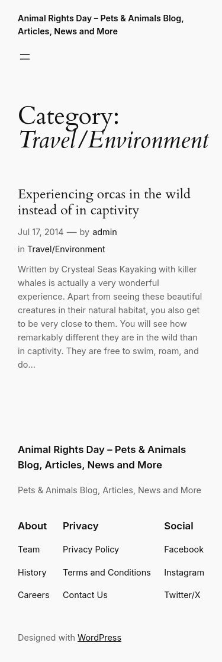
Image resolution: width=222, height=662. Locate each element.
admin (104, 232)
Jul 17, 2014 (41, 232)
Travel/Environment (66, 249)
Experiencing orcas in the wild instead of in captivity (104, 202)
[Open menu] (25, 57)
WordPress (99, 637)
